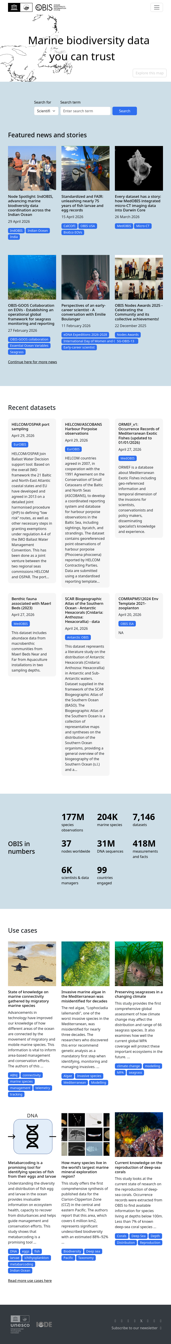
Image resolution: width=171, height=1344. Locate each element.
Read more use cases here (30, 1280)
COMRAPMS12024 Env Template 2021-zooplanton (138, 603)
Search (124, 111)
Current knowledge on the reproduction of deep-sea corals (138, 1167)
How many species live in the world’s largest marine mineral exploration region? (85, 1169)
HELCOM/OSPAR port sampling (30, 426)
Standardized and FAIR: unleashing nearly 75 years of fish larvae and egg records (82, 203)
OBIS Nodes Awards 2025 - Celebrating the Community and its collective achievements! (139, 312)
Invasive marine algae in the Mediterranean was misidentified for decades (84, 996)
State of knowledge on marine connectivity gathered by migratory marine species (28, 998)
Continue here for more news (32, 361)
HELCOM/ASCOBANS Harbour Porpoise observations (83, 429)
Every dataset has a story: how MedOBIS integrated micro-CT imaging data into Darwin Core (138, 203)
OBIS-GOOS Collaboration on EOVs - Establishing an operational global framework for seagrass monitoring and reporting (31, 314)
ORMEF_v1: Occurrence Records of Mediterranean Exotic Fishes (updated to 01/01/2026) (138, 433)
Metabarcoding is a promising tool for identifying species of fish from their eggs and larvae (32, 1169)
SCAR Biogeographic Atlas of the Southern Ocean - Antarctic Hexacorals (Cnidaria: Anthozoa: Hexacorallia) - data (84, 610)
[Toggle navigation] (157, 7)
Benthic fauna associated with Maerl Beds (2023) (31, 603)
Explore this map (150, 73)
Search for (42, 102)
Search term (70, 102)
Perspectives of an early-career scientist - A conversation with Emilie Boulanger (83, 312)
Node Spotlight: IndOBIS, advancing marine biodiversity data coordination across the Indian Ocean (30, 205)
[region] (85, 48)
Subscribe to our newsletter (137, 1327)
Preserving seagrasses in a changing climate (139, 994)
